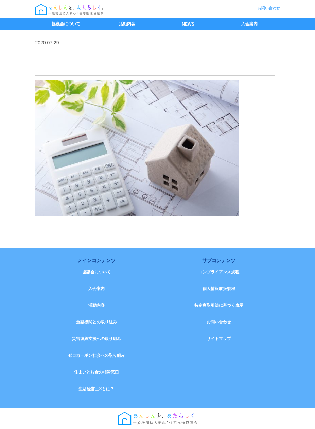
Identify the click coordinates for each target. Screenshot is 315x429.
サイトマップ (219, 338)
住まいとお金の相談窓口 (96, 372)
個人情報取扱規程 (219, 288)
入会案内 (249, 23)
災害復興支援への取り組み (96, 338)
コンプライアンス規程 (218, 272)
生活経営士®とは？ (96, 388)
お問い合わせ (269, 8)
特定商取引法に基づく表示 (218, 305)
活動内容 (127, 23)
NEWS (188, 24)
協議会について (66, 23)
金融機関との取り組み (96, 322)
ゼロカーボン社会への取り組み (96, 355)
